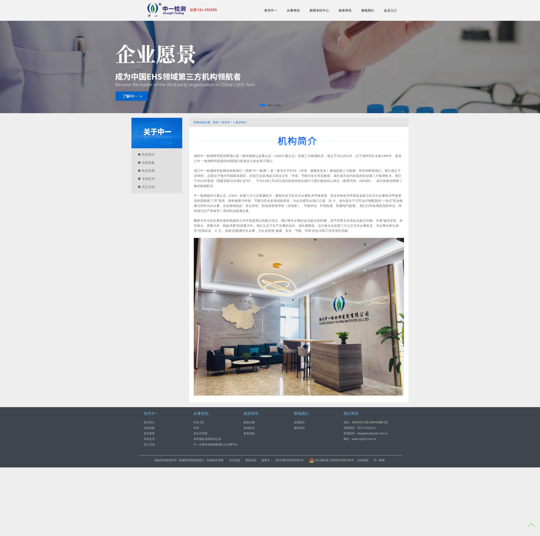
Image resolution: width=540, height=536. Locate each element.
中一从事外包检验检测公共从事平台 (216, 444)
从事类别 (293, 10)
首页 (215, 122)
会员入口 (390, 10)
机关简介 (241, 122)
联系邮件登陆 (250, 460)
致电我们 (367, 10)
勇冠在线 (285, 460)
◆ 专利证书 (146, 179)
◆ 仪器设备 (146, 162)
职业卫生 (199, 422)
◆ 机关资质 (146, 171)
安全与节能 (200, 433)
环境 (196, 427)
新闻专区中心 (319, 10)
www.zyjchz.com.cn (364, 438)
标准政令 (249, 427)
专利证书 (149, 438)
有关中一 (270, 10)
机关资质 (149, 433)
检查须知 (249, 433)
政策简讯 (345, 10)
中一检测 (413, 460)
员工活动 (149, 444)
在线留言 (299, 422)
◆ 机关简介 (146, 154)
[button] (262, 105)
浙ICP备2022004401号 (324, 460)
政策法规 (249, 422)
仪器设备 (149, 427)
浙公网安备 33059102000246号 (366, 460)
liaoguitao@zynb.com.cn (373, 433)
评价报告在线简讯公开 (207, 438)
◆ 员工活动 (146, 187)
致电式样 (299, 427)
